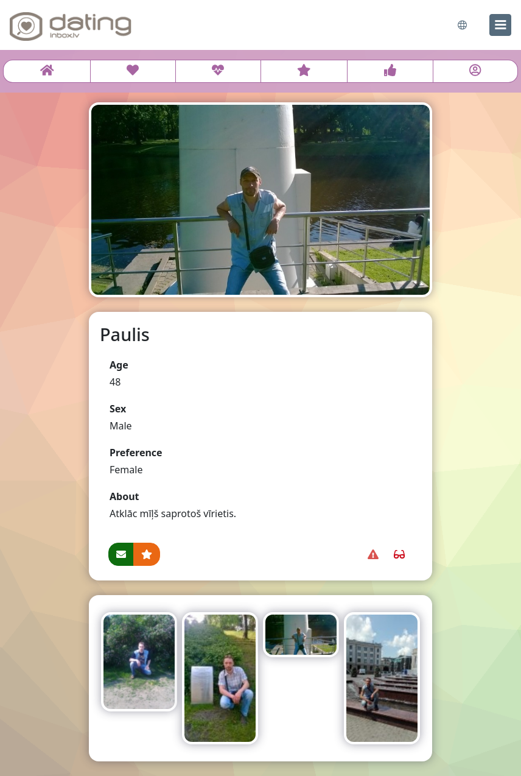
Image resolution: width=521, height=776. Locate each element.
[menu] (500, 25)
